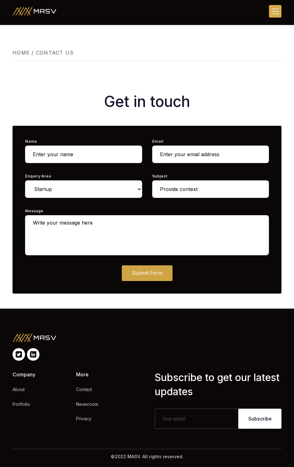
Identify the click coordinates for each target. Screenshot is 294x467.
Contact (84, 389)
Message (34, 211)
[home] (34, 11)
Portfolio (21, 404)
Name (31, 141)
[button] (275, 11)
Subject (159, 176)
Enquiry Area (38, 176)
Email (157, 141)
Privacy (83, 418)
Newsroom (87, 404)
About (19, 389)
